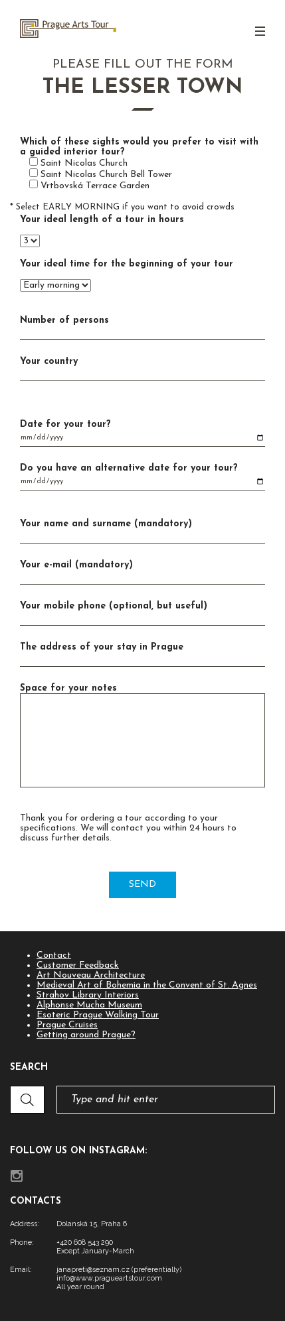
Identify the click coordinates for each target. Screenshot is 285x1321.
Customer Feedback (78, 965)
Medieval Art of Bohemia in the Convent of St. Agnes (147, 985)
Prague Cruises (67, 1025)
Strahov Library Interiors (88, 995)
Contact (54, 955)
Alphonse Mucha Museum (89, 1005)
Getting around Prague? (86, 1035)
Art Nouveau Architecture (91, 975)
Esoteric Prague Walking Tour (98, 1015)
